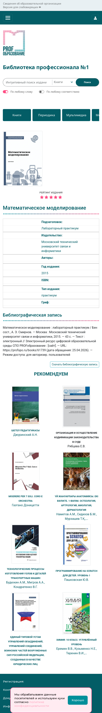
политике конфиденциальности (31, 704)
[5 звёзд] (51, 197)
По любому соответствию (62, 91)
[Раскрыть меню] (8, 17)
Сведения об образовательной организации (32, 3)
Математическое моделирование (44, 208)
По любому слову (21, 91)
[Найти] (87, 82)
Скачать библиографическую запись (74, 364)
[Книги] (18, 115)
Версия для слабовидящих (22, 7)
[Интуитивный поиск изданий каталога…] (27, 82)
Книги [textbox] (58, 82)
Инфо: (7, 706)
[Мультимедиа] (81, 115)
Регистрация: (13, 681)
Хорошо (78, 700)
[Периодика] (50, 115)
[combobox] (63, 82)
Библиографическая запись (32, 315)
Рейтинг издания (51, 195)
